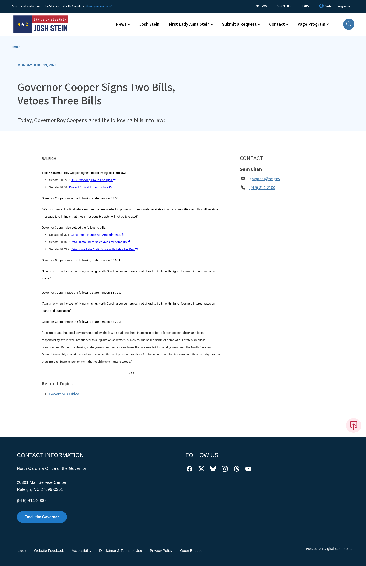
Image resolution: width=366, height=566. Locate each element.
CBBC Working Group (93, 180)
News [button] (121, 24)
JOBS (305, 6)
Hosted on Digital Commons (329, 549)
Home (16, 46)
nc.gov (20, 550)
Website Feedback (49, 550)
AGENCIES (284, 6)
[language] (337, 6)
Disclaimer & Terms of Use (120, 550)
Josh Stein (149, 24)
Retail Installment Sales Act (100, 242)
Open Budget (191, 550)
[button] (348, 24)
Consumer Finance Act (97, 234)
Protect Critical (90, 187)
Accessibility (82, 550)
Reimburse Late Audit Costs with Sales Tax (104, 249)
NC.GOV (261, 6)
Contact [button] (277, 24)
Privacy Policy (161, 550)
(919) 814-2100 (262, 188)
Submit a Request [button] (239, 24)
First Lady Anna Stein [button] (189, 24)
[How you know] (98, 6)
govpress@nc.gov (264, 179)
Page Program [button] (311, 24)
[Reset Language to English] (321, 6)
